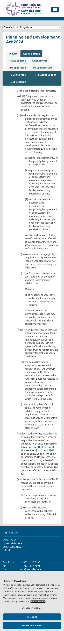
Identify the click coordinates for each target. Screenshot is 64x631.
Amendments (39, 60)
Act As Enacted (17, 60)
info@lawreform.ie (31, 569)
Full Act (13, 53)
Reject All (32, 617)
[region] (32, 601)
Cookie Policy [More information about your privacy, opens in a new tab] (38, 601)
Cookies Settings (32, 608)
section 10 (34, 447)
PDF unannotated (42, 67)
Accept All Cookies (31, 625)
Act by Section (31, 53)
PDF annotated (17, 67)
